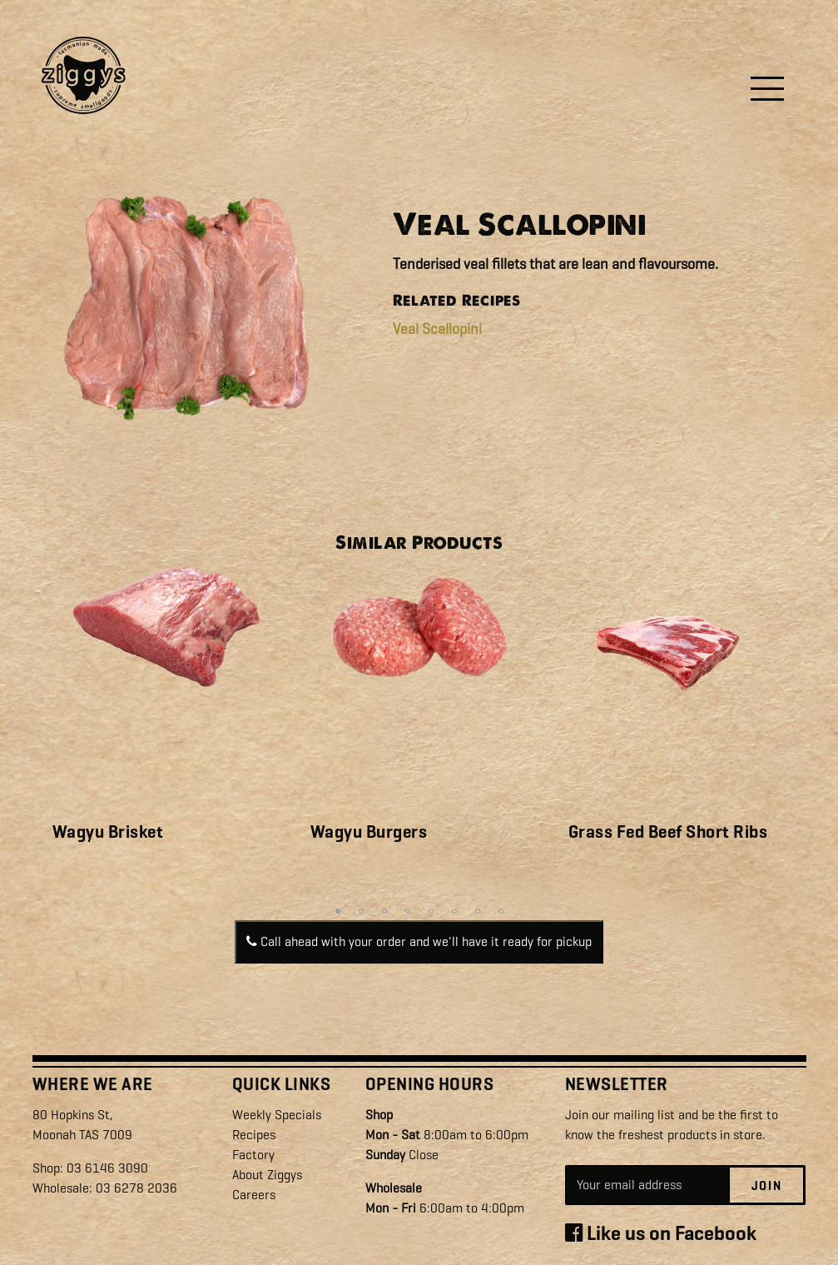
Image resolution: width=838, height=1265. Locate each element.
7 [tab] (477, 911)
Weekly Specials (276, 1115)
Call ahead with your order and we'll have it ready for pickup (419, 941)
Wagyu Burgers (369, 832)
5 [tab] (431, 911)
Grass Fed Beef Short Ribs (668, 832)
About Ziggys (267, 1175)
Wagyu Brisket (108, 832)
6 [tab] (454, 911)
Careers (253, 1195)
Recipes (253, 1135)
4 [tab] (407, 911)
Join (766, 1185)
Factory (253, 1155)
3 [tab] (384, 911)
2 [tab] (361, 911)
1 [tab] (337, 911)
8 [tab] (500, 911)
